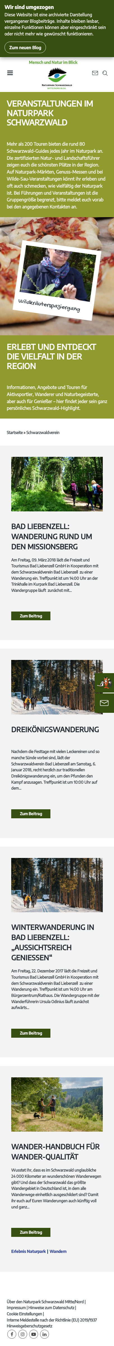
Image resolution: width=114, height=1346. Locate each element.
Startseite (15, 432)
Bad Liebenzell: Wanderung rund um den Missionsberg (51, 536)
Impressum (16, 1307)
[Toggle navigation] (10, 74)
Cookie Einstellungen (24, 1313)
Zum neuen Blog (25, 47)
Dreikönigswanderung (55, 729)
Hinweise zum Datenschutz (51, 1307)
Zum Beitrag (31, 616)
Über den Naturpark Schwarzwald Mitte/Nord (45, 1301)
